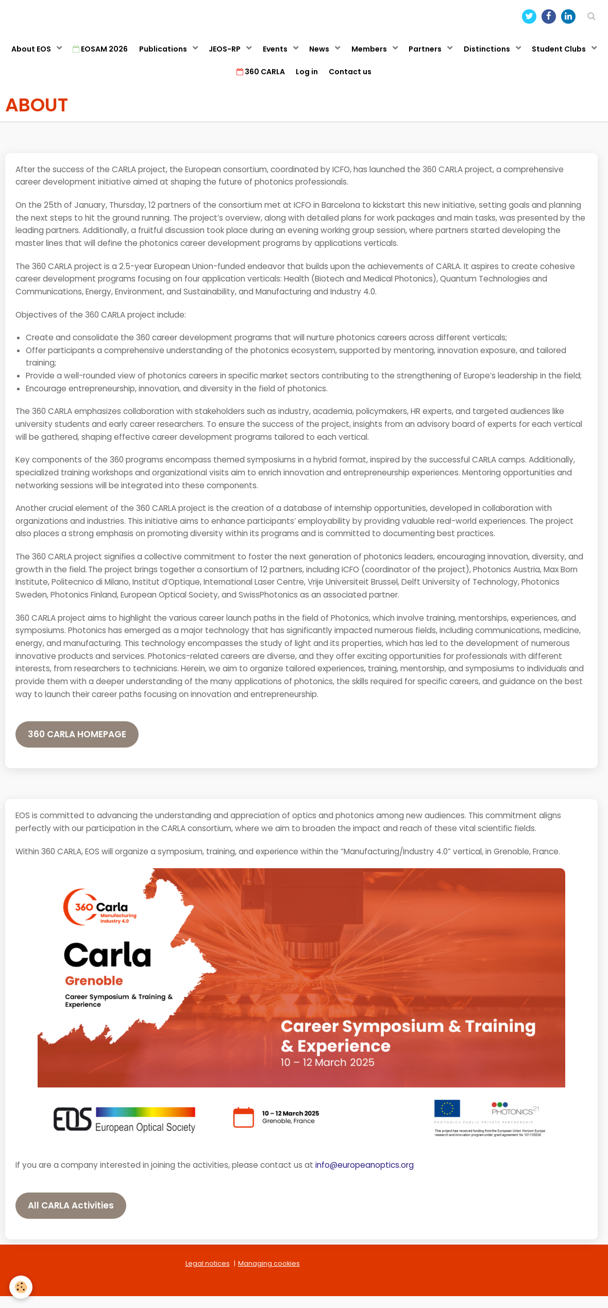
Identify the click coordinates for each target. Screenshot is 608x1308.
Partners (477, 54)
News (363, 54)
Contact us (395, 81)
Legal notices (207, 1275)
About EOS (52, 54)
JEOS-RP (259, 54)
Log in (347, 81)
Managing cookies (269, 1275)
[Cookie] (21, 1286)
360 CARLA (296, 81)
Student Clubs (219, 81)
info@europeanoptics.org (364, 1176)
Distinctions (543, 54)
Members (416, 54)
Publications (193, 54)
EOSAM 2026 (125, 54)
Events (314, 54)
